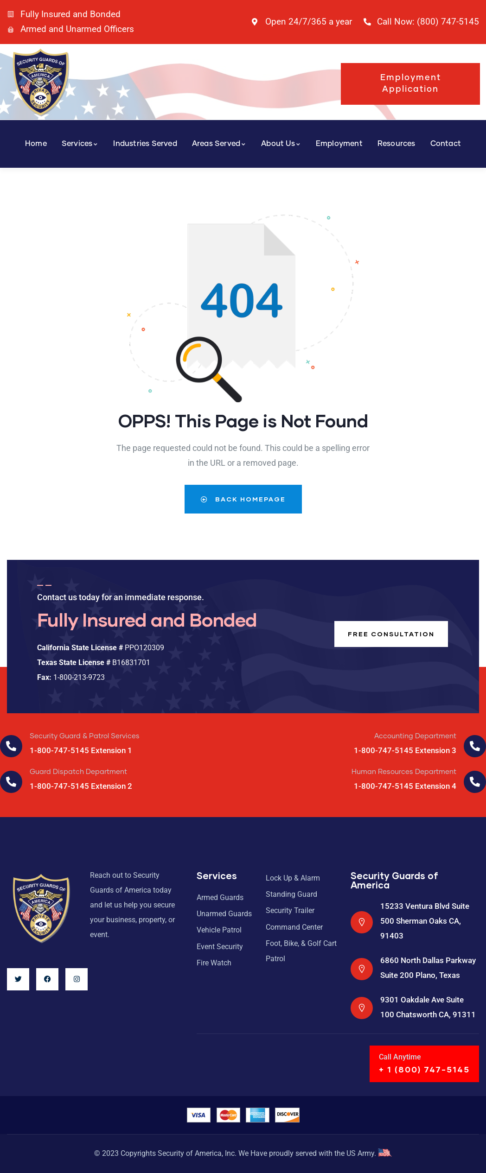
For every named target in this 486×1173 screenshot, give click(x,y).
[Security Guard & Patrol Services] (11, 746)
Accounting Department (415, 736)
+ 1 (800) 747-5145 (424, 1069)
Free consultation (390, 634)
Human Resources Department (404, 771)
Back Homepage (243, 499)
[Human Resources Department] (475, 782)
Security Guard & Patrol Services (85, 736)
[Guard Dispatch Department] (11, 782)
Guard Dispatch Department (78, 771)
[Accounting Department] (475, 746)
